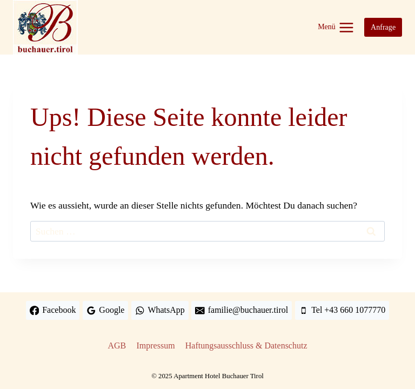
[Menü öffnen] (336, 27)
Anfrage (383, 27)
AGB (117, 345)
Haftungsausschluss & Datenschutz (246, 345)
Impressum (155, 345)
